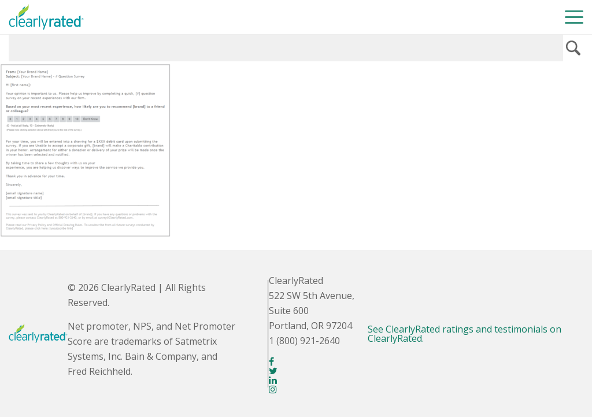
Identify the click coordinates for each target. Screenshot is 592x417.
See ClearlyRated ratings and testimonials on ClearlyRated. (464, 334)
